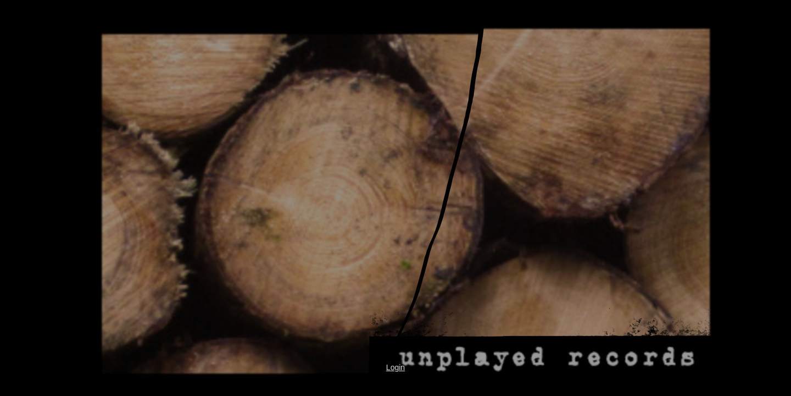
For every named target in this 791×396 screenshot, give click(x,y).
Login (395, 367)
